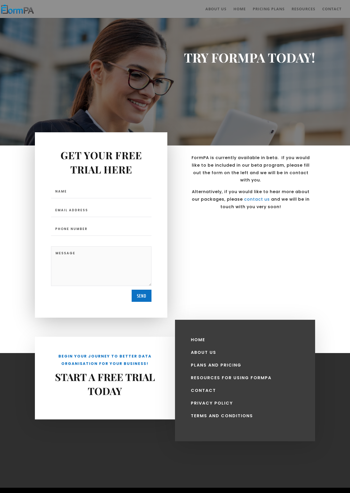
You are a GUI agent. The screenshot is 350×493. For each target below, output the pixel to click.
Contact (332, 9)
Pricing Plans (269, 9)
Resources (303, 9)
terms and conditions (222, 413)
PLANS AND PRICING (216, 363)
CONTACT (203, 388)
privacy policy (212, 401)
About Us (216, 9)
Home (239, 9)
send (141, 296)
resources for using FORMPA (231, 375)
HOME (198, 337)
